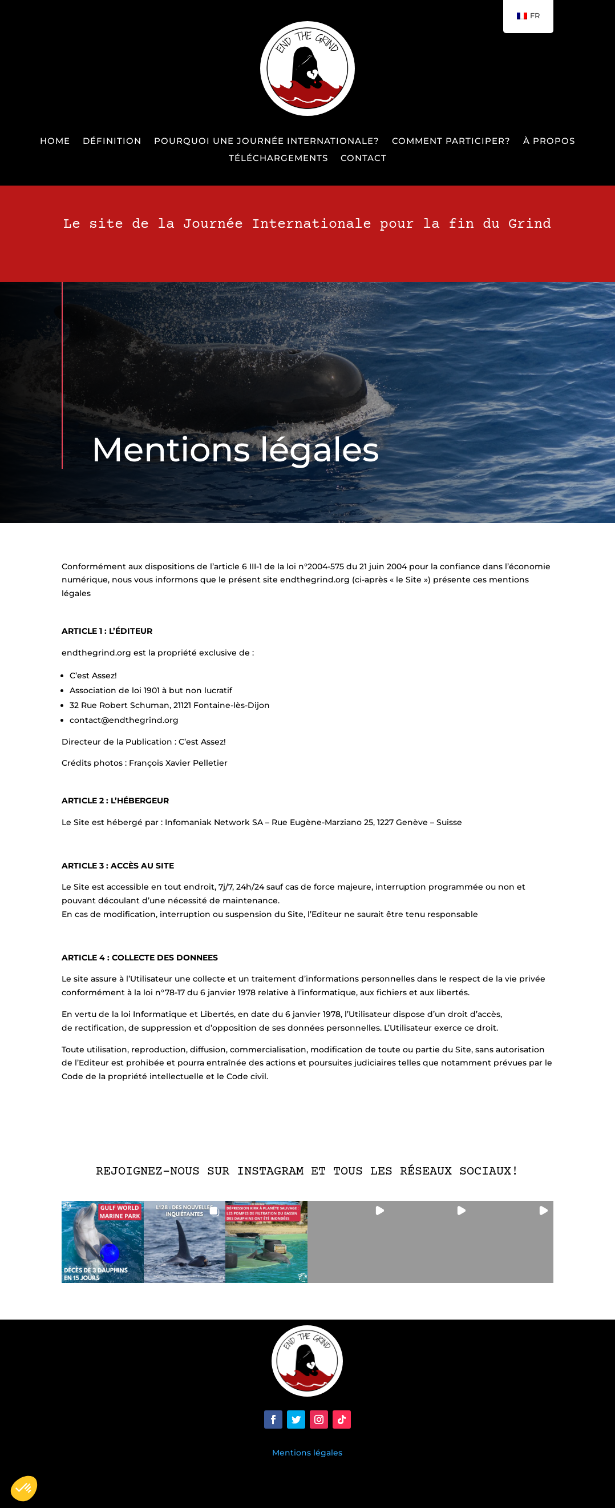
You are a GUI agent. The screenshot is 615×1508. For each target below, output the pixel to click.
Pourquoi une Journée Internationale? (266, 141)
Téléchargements (278, 158)
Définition (112, 141)
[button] (103, 1242)
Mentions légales (307, 1452)
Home (55, 141)
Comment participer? (451, 141)
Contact (364, 158)
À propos (549, 141)
